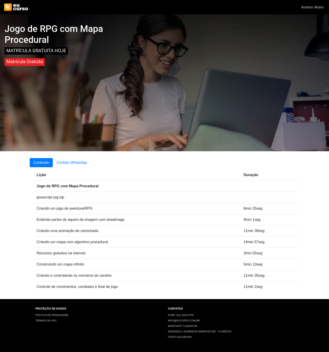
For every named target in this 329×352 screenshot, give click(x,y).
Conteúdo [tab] (41, 162)
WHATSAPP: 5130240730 (182, 326)
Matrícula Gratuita (24, 61)
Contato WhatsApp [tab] (71, 162)
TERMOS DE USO (45, 320)
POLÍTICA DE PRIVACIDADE (52, 315)
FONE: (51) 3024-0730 (181, 315)
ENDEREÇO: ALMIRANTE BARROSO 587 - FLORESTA (199, 331)
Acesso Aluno (312, 7)
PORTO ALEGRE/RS (180, 337)
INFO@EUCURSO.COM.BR (184, 320)
